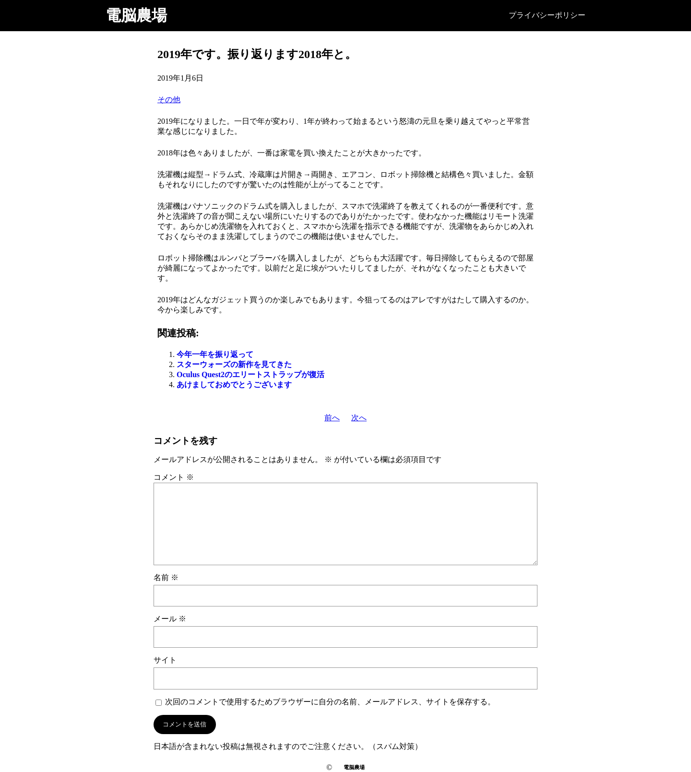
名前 (166, 577)
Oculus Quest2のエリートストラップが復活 (250, 374)
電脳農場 (136, 15)
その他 (168, 99)
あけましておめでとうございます (234, 384)
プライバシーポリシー (547, 15)
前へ (332, 418)
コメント (174, 477)
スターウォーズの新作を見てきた (234, 364)
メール (170, 619)
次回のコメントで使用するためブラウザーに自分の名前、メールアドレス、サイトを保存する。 (330, 702)
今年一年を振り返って (215, 354)
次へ (359, 418)
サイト (165, 660)
